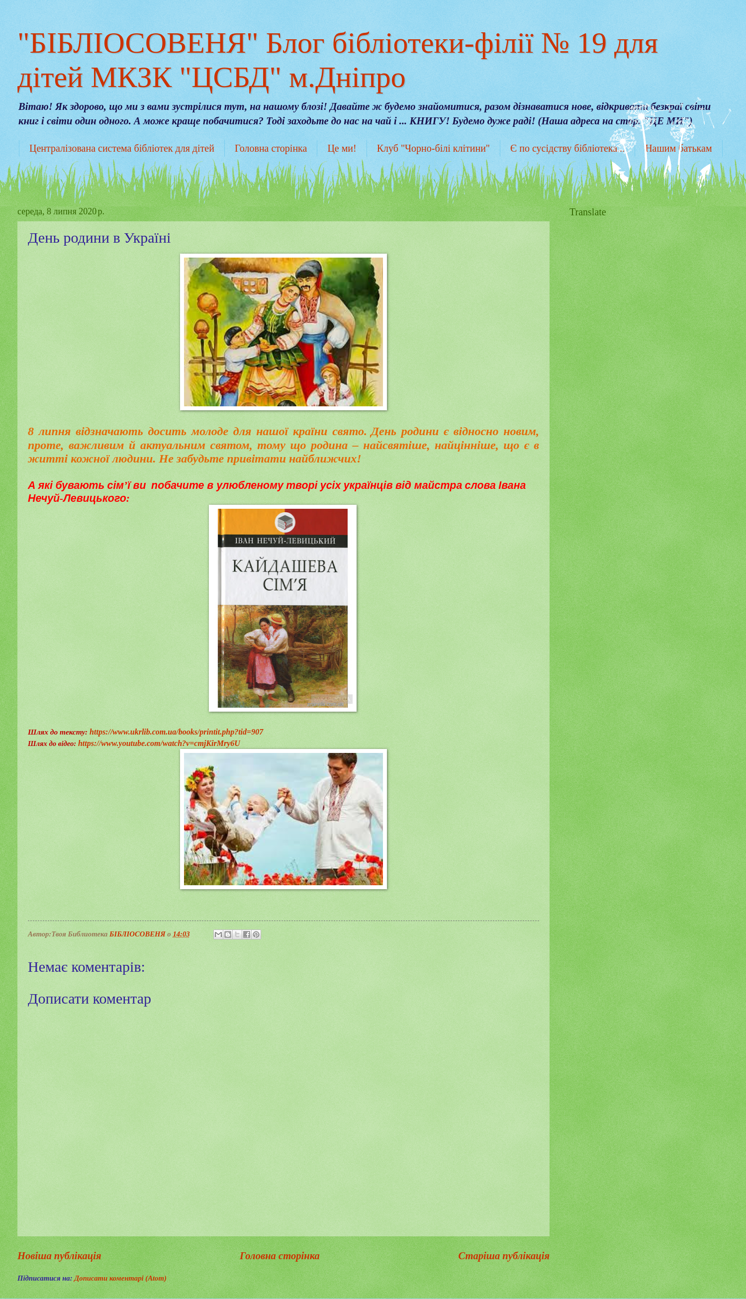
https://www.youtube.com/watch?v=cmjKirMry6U (159, 743)
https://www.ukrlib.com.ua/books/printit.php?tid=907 (176, 732)
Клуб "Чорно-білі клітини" (433, 148)
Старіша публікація (504, 1255)
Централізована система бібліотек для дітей (121, 148)
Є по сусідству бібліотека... (567, 148)
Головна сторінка (271, 148)
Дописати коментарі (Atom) (120, 1278)
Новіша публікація (59, 1255)
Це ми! (341, 148)
